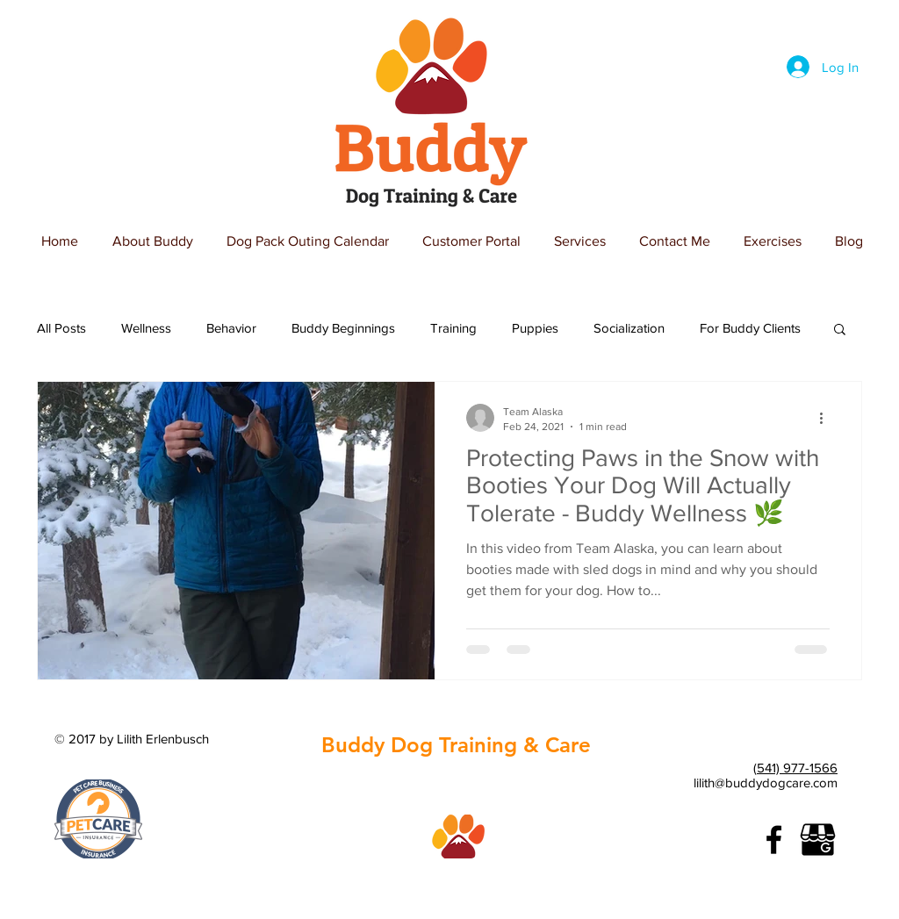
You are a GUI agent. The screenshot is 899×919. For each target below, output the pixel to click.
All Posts (61, 327)
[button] (579, 241)
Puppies (535, 327)
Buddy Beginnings (343, 327)
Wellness (146, 327)
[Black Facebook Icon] (774, 839)
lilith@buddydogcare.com (766, 782)
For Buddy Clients (750, 327)
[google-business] (818, 839)
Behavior (231, 327)
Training (453, 327)
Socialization (629, 327)
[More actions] (827, 417)
